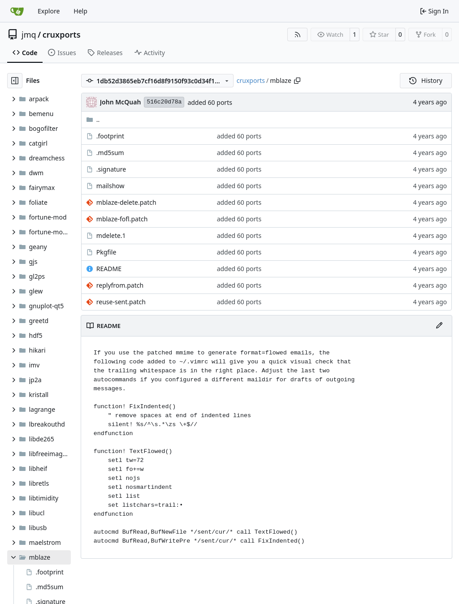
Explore (49, 11)
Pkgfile (106, 252)
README (108, 268)
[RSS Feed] (297, 34)
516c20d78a (164, 102)
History (425, 80)
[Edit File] (439, 325)
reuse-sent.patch (121, 302)
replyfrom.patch (119, 285)
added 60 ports (209, 102)
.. (93, 119)
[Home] (17, 11)
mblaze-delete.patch (126, 202)
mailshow (110, 185)
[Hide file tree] (14, 80)
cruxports (62, 34)
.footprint (110, 136)
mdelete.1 (111, 235)
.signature (111, 169)
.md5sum (110, 152)
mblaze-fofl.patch (122, 219)
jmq (29, 34)
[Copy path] (297, 81)
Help (80, 11)
